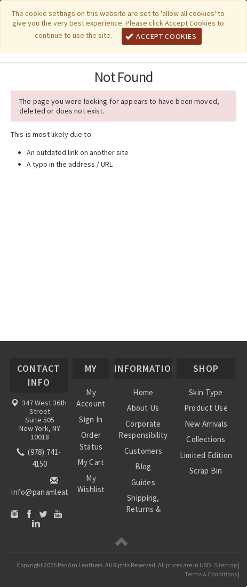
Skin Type (206, 392)
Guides (143, 482)
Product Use (206, 408)
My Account (90, 398)
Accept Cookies (161, 36)
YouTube (57, 513)
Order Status (91, 440)
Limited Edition (206, 455)
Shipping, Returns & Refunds (143, 509)
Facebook (29, 513)
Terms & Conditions (211, 574)
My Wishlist (91, 483)
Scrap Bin (205, 471)
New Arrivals (206, 424)
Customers (143, 451)
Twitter (43, 513)
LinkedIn (36, 523)
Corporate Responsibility (143, 429)
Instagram (14, 513)
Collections (205, 439)
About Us (143, 408)
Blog (143, 466)
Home (143, 392)
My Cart (90, 462)
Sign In (90, 419)
